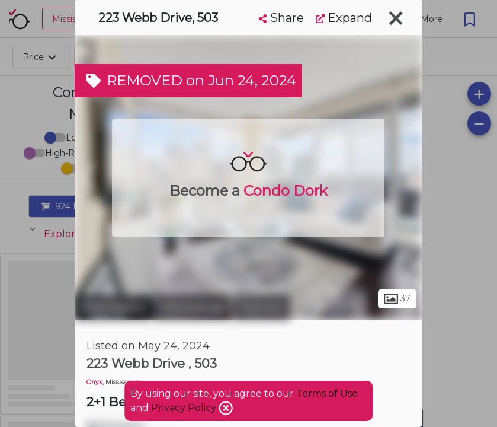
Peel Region (113, 307)
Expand (344, 18)
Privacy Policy (185, 407)
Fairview (261, 307)
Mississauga (192, 307)
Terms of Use (327, 393)
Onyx (94, 382)
